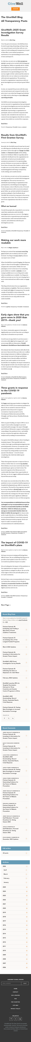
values (23, 167)
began (5, 403)
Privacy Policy (15, 1008)
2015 (4, 929)
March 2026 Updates (9, 647)
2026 (4, 866)
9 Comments (9, 597)
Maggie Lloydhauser (13, 247)
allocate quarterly (21, 508)
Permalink (15, 127)
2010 (4, 950)
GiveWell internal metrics (7, 378)
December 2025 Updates (12, 838)
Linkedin (20, 1019)
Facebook (24, 620)
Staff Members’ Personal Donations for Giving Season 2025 (12, 819)
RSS (7, 622)
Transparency (9, 127)
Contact (15, 992)
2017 (4, 921)
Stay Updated (15, 995)
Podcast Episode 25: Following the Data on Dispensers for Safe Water (11, 670)
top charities (24, 463)
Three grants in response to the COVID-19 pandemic (14, 391)
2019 (4, 912)
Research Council (13, 152)
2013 (4, 938)
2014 (4, 933)
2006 (4, 967)
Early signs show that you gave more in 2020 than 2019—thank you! (15, 317)
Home (15, 988)
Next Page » (5, 605)
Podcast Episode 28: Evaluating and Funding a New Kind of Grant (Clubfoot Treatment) (11, 629)
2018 (4, 916)
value (11, 290)
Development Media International (19, 531)
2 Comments (26, 306)
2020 (4, 908)
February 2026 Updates (10, 678)
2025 (4, 887)
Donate (15, 8)
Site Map (15, 1005)
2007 (4, 963)
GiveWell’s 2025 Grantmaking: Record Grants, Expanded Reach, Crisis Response (11, 699)
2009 (4, 955)
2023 (4, 895)
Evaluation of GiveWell (11, 230)
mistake (19, 271)
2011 (4, 946)
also (12, 341)
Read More (4, 123)
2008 (4, 959)
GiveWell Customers (21, 377)
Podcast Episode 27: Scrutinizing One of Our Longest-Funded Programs (11, 639)
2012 (4, 942)
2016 (4, 925)
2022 (4, 900)
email (20, 620)
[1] (11, 369)
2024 (4, 891)
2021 (4, 904)
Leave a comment (22, 127)
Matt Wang (12, 40)
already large (17, 489)
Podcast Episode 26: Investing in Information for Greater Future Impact (11, 654)
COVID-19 (8, 531)
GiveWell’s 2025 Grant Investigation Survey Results (13, 33)
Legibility (8, 306)
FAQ (15, 998)
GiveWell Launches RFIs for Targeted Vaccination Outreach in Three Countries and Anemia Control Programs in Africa (11, 687)
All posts (5, 853)
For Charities (15, 1002)
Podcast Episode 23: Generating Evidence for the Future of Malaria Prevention (12, 782)
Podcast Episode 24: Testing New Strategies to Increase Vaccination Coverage (11, 709)
